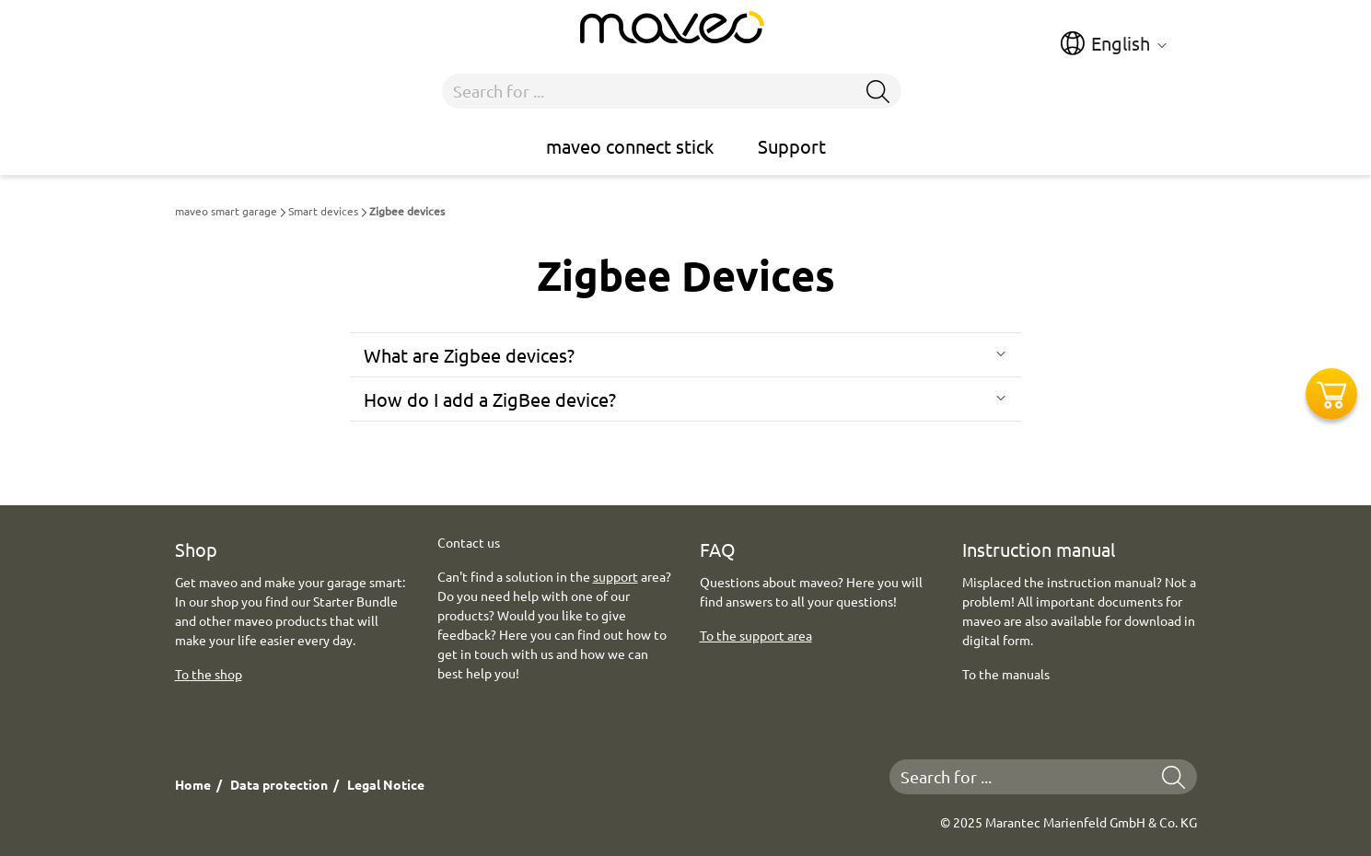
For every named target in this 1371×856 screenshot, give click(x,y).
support (615, 576)
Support (792, 145)
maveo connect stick (630, 145)
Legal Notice (385, 784)
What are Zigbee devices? (469, 354)
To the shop (208, 673)
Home (193, 784)
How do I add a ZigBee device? (490, 399)
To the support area (756, 635)
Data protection (279, 784)
